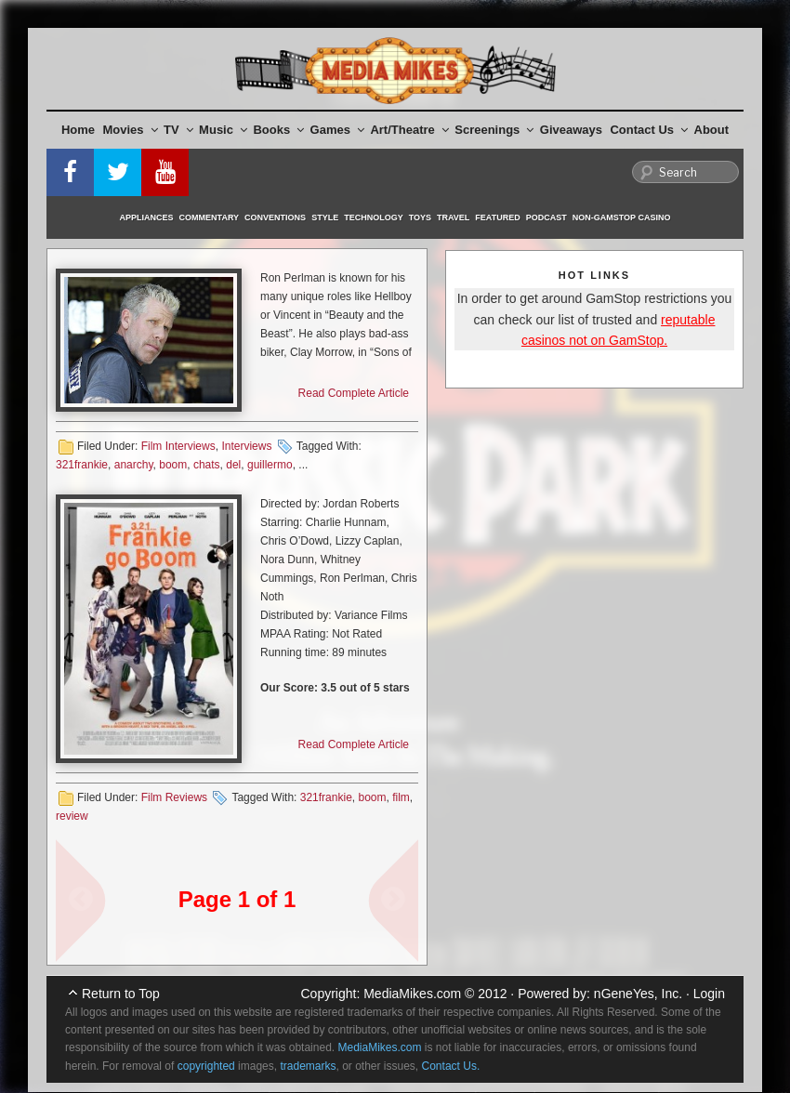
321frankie (82, 464)
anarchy (133, 464)
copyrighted (206, 1066)
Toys (420, 217)
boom (173, 464)
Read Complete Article (353, 393)
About (712, 130)
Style (324, 217)
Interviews (246, 446)
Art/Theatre (409, 130)
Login (709, 993)
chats (206, 464)
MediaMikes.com (412, 993)
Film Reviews (174, 797)
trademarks (308, 1066)
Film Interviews (178, 446)
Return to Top (121, 993)
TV (178, 130)
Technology (373, 217)
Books (278, 130)
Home (78, 130)
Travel (453, 217)
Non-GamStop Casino (622, 217)
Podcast (546, 217)
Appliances (147, 217)
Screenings (493, 130)
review (72, 816)
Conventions (275, 217)
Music (223, 130)
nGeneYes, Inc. (638, 993)
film (401, 797)
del (233, 464)
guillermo (270, 464)
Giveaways (571, 130)
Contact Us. (451, 1066)
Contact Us (649, 130)
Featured (497, 217)
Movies (130, 130)
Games (337, 130)
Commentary (209, 217)
